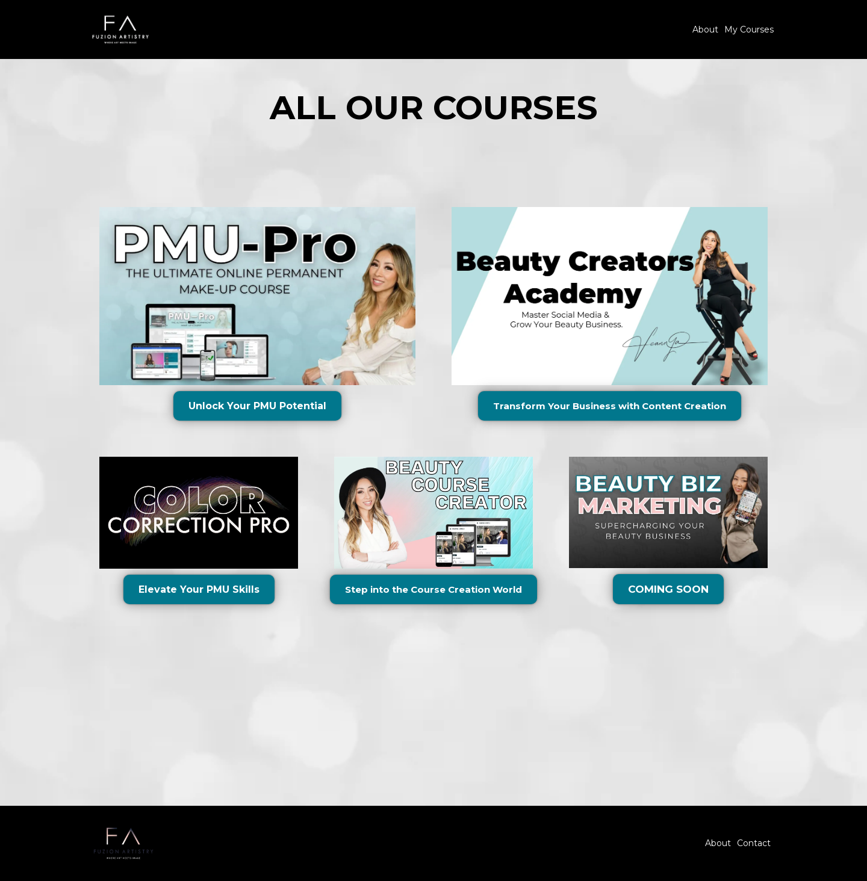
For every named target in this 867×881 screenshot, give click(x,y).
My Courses (749, 29)
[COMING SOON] (668, 589)
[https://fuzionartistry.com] (120, 28)
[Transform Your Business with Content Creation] (609, 406)
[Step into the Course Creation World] (433, 589)
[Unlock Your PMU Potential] (257, 406)
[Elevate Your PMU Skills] (199, 589)
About (705, 29)
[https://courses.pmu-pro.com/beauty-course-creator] (610, 296)
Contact (754, 843)
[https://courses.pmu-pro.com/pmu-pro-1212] (257, 296)
